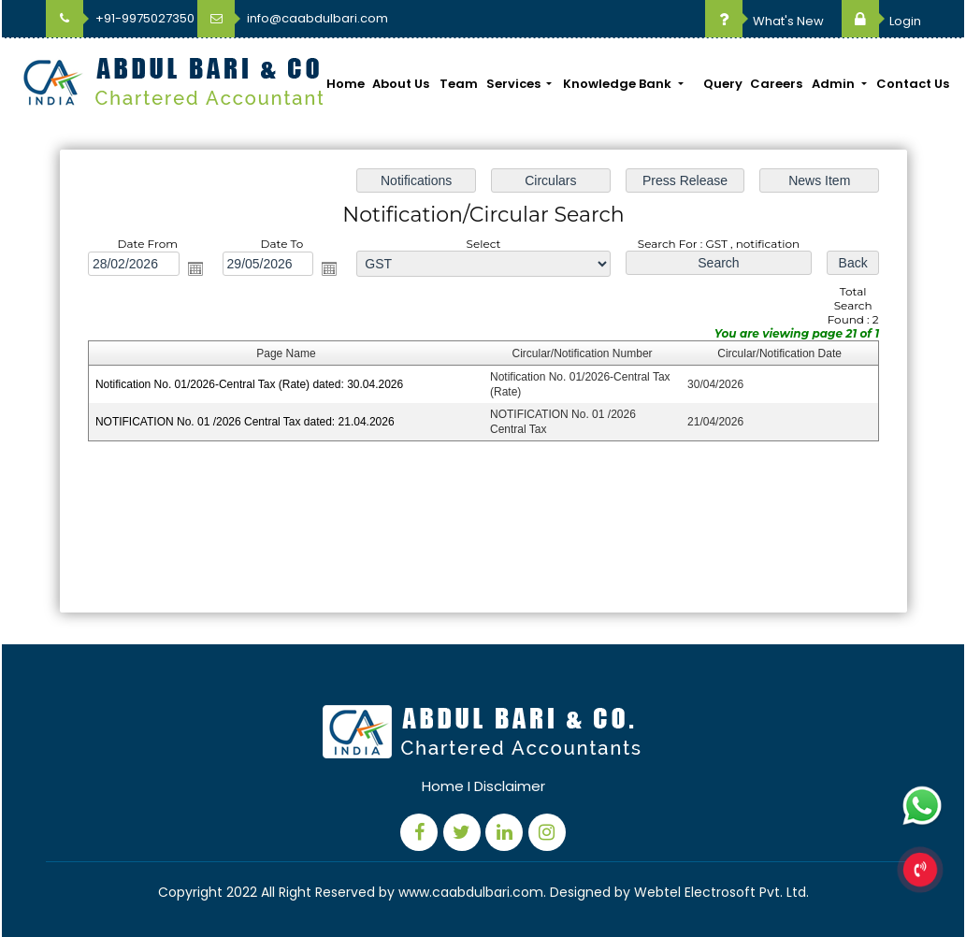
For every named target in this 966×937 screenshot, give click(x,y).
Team (459, 84)
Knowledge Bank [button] (618, 84)
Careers (776, 84)
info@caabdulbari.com (292, 18)
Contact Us (912, 84)
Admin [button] (835, 84)
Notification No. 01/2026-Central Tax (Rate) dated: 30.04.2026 (248, 384)
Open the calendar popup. (194, 268)
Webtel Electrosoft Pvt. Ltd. (721, 892)
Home (345, 84)
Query (723, 84)
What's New (764, 21)
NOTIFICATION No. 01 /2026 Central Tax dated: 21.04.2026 (244, 421)
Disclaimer (509, 786)
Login (881, 21)
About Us (400, 84)
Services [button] (514, 84)
